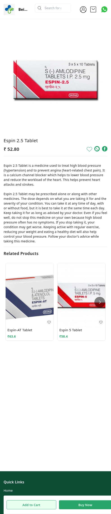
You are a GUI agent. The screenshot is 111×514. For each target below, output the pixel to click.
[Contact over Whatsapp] (104, 9)
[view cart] (93, 9)
